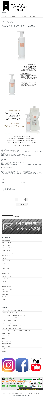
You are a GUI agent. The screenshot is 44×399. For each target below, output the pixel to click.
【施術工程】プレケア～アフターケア (9, 312)
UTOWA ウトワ (5, 299)
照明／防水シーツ (5, 273)
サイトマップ (4, 338)
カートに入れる (21, 204)
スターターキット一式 (6, 242)
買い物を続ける (6, 190)
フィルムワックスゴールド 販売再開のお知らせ (11, 325)
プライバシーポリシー (30, 393)
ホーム (4, 16)
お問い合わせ (22, 16)
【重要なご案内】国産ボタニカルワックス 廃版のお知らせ (13, 335)
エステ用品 (4, 281)
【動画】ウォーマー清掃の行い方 (8, 323)
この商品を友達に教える (7, 188)
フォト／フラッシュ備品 (7, 289)
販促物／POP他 (5, 294)
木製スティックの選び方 (7, 333)
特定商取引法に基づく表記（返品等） (10, 187)
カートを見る (31, 16)
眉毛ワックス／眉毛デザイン (7, 247)
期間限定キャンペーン (6, 301)
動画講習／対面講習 (6, 240)
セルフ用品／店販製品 (6, 286)
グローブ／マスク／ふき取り (7, 271)
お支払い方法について (6, 341)
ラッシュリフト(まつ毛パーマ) (8, 276)
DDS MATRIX (4, 296)
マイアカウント (5, 348)
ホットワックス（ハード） (7, 255)
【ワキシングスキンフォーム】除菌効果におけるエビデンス (13, 315)
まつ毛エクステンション (7, 278)
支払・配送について (12, 16)
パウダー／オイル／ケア (9, 22)
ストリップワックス (6, 250)
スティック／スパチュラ (7, 260)
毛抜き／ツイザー (5, 268)
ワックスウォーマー (6, 258)
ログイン (4, 353)
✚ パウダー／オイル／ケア (9, 19)
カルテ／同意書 (5, 291)
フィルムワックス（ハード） (7, 253)
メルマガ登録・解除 (6, 346)
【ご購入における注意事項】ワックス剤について (11, 320)
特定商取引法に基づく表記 (20, 393)
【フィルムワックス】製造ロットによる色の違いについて (13, 310)
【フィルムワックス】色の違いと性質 (9, 317)
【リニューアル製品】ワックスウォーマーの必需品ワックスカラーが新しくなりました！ (19, 330)
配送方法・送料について (7, 343)
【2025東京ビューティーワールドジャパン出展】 (11, 328)
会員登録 (4, 351)
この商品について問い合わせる (9, 189)
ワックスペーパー (5, 265)
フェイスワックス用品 (8, 21)
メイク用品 (4, 283)
